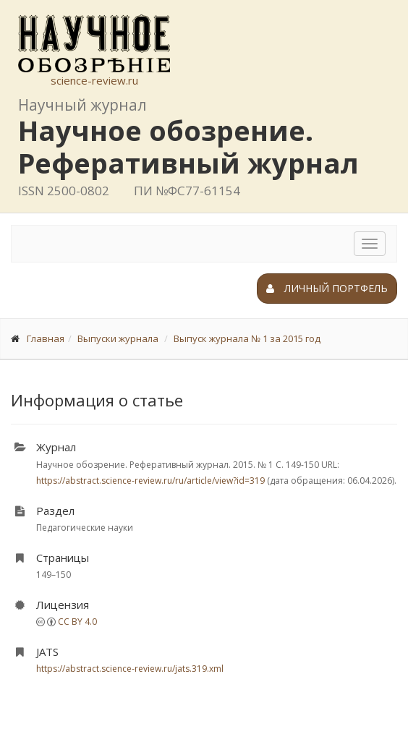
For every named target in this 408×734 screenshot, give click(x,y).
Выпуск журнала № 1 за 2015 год (247, 338)
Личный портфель (327, 288)
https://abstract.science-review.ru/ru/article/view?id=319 (150, 480)
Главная (45, 338)
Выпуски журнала (117, 338)
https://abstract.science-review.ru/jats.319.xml (130, 668)
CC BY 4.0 (77, 621)
